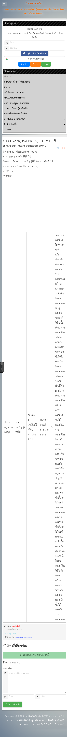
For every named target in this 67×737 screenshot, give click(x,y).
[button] (34, 58)
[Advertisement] (23, 203)
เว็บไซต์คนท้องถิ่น (33, 716)
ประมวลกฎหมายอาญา (23, 637)
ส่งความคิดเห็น (14, 704)
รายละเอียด (7, 669)
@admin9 (16, 626)
